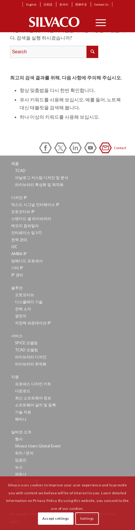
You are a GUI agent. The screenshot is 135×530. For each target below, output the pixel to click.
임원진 (20, 460)
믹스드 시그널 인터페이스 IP (35, 204)
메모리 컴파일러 (25, 225)
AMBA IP (19, 253)
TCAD (20, 170)
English (31, 4)
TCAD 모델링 (26, 349)
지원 (15, 376)
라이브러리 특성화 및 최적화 (39, 184)
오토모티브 (24, 294)
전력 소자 (23, 308)
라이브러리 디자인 (30, 357)
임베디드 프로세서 (27, 260)
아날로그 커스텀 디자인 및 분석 (41, 177)
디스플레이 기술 (29, 301)
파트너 (20, 474)
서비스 (17, 335)
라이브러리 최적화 (30, 364)
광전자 (20, 315)
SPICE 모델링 (26, 342)
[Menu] (98, 22)
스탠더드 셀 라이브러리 (31, 218)
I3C (14, 246)
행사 (19, 439)
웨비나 (20, 419)
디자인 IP (19, 197)
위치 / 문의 (24, 453)
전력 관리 (19, 239)
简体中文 (81, 4)
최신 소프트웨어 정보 (33, 398)
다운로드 (22, 390)
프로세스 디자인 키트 (33, 383)
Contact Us (101, 4)
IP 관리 (17, 274)
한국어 (63, 4)
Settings (87, 518)
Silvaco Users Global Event (38, 446)
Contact (106, 147)
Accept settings (55, 518)
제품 (15, 163)
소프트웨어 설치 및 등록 (35, 405)
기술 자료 (23, 412)
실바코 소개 (21, 432)
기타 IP (17, 267)
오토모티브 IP (23, 211)
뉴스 (19, 467)
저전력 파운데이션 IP (33, 323)
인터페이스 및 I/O (26, 232)
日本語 (48, 4)
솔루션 (17, 287)
